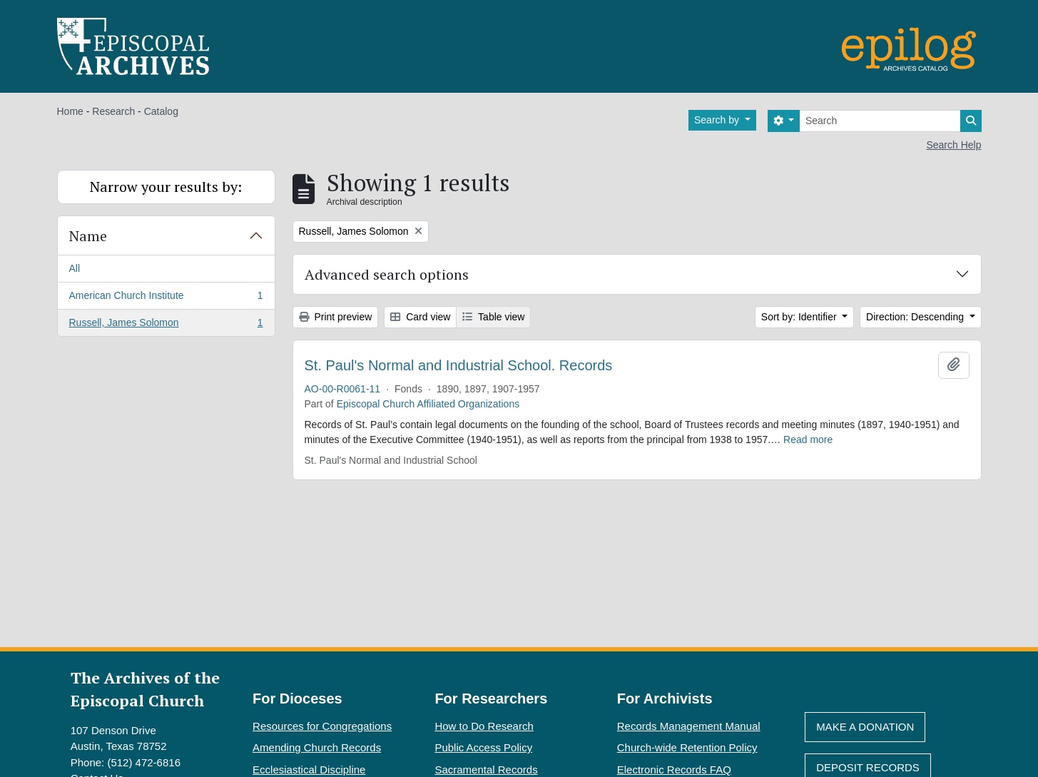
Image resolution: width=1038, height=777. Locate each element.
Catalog (161, 111)
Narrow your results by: (166, 186)
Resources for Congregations (322, 726)
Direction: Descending (916, 317)
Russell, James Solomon (165, 325)
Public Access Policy (483, 747)
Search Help (953, 145)
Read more (808, 439)
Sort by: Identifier (800, 317)
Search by (718, 120)
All (75, 268)
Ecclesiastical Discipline (309, 769)
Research (113, 111)
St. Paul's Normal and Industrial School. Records (459, 365)
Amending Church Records (317, 747)
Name (88, 235)
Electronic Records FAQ (674, 769)
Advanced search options (387, 274)
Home (70, 111)
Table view (493, 317)
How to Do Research (483, 726)
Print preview (335, 317)
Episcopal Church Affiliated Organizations (428, 404)
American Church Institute (165, 298)
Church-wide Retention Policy (687, 747)
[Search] (880, 121)
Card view (420, 317)
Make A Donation (865, 727)
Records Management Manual (688, 726)
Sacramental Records (485, 769)
